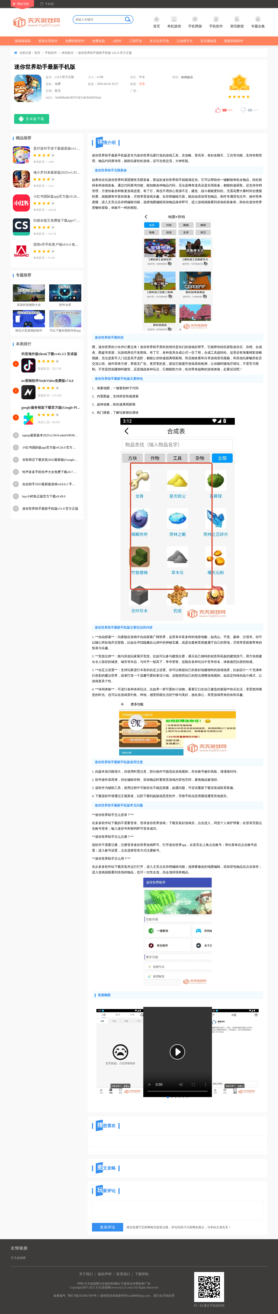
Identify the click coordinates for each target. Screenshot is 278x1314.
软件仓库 (65, 304)
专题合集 (258, 22)
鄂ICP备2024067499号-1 (83, 1295)
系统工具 (44, 422)
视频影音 (44, 368)
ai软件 (117, 41)
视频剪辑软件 (233, 41)
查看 (142, 84)
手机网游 (195, 22)
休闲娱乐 (68, 52)
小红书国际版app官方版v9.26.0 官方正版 (56, 196)
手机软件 (216, 22)
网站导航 (23, 4)
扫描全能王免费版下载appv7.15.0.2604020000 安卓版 (56, 220)
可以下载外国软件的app (65, 330)
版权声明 (104, 1274)
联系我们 (123, 1274)
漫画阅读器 (23, 41)
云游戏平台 (185, 41)
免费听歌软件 (74, 41)
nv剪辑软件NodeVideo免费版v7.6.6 (47, 381)
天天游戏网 (18, 1258)
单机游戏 (174, 22)
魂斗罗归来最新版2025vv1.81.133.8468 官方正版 (56, 172)
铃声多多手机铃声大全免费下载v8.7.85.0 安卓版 (50, 472)
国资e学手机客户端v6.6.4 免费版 (56, 244)
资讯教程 (237, 22)
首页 (156, 22)
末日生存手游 (159, 41)
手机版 (49, 4)
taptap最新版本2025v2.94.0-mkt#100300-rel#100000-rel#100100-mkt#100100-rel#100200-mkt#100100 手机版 (50, 435)
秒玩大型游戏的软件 (28, 330)
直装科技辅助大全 (29, 304)
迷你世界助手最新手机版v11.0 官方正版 (50, 508)
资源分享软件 (48, 41)
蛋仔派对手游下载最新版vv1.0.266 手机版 (56, 148)
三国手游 (135, 41)
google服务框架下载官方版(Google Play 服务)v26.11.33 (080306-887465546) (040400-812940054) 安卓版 (51, 407)
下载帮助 (142, 1274)
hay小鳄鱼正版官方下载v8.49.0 (43, 496)
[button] (168, 1097)
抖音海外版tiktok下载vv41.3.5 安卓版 (49, 354)
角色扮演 (38, 161)
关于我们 (86, 1274)
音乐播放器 (208, 41)
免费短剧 (98, 41)
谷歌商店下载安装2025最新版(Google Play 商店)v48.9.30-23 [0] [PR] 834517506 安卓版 (50, 459)
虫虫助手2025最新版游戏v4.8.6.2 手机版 (50, 484)
